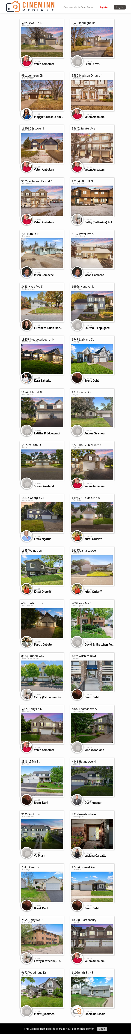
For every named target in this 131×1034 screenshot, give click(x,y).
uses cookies (47, 1028)
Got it (102, 1028)
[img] (30, 5)
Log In (119, 7)
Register (104, 7)
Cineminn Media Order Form (78, 7)
